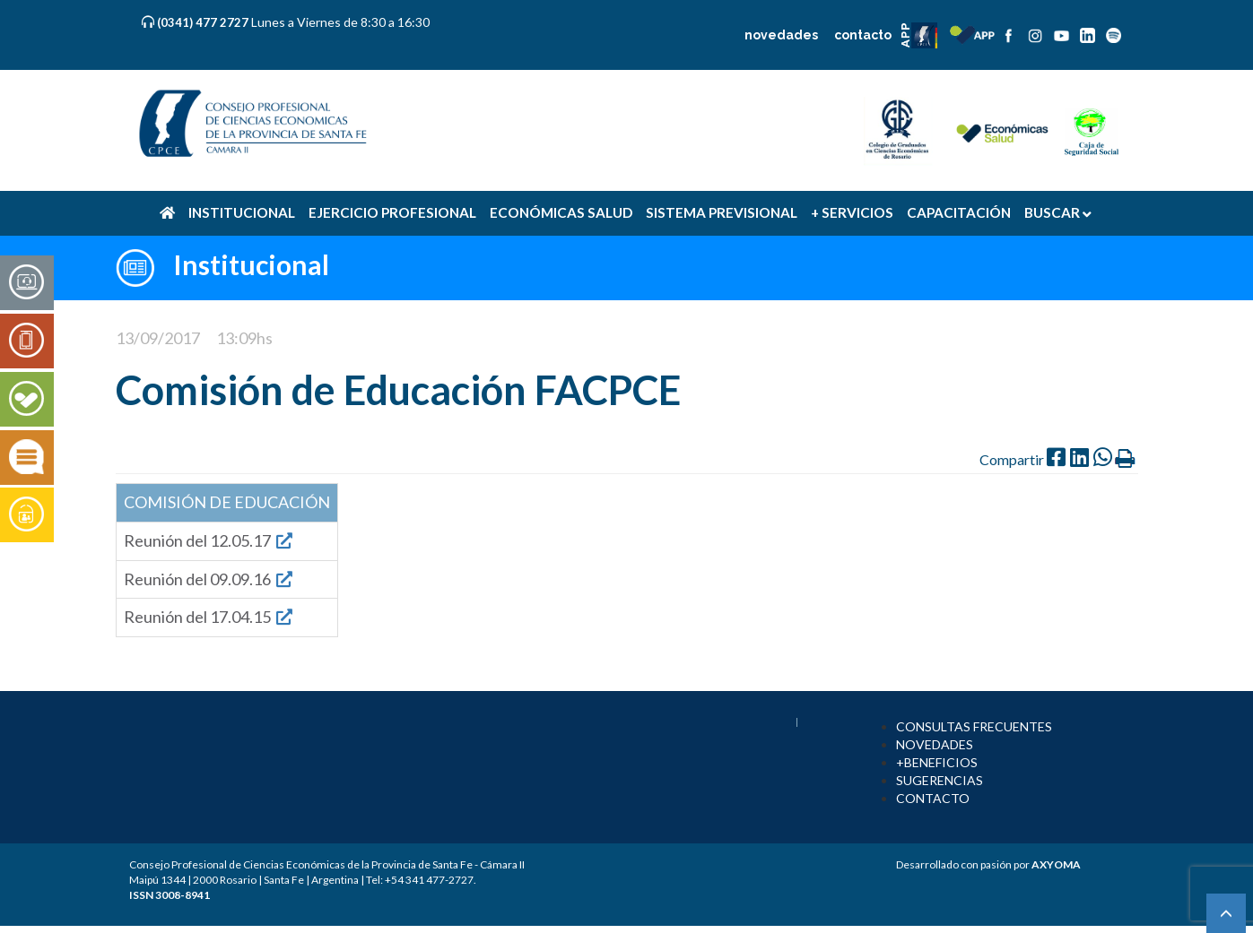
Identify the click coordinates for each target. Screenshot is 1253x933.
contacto (863, 35)
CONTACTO (933, 798)
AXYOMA (1056, 864)
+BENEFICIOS (937, 762)
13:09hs (244, 338)
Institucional (251, 264)
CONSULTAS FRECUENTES (974, 726)
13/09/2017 (158, 338)
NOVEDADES (934, 744)
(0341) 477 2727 (204, 22)
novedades (781, 35)
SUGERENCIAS (939, 780)
